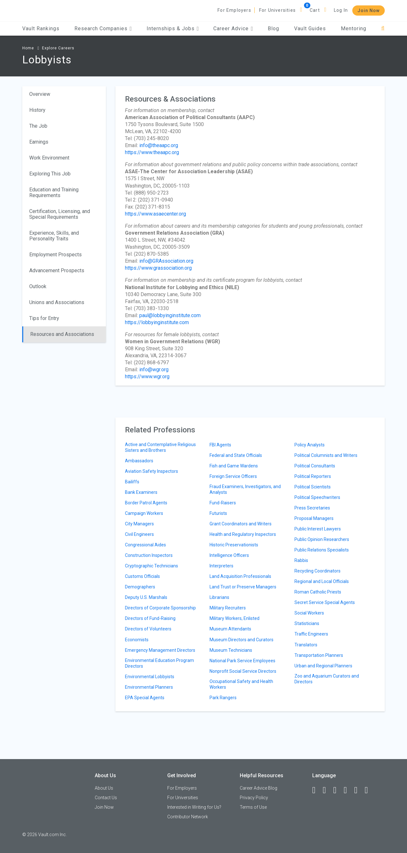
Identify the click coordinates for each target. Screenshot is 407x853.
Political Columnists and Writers (325, 455)
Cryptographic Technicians (151, 565)
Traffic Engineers (311, 633)
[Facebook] (316, 790)
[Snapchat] (369, 790)
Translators (305, 644)
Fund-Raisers (223, 502)
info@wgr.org (154, 369)
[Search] (383, 28)
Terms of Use (253, 807)
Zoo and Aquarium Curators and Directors (326, 678)
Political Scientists (312, 486)
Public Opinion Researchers (321, 539)
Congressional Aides (145, 544)
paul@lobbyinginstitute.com (170, 315)
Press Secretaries (312, 507)
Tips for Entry (44, 318)
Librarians (219, 597)
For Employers (234, 10)
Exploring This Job (50, 174)
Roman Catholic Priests (317, 591)
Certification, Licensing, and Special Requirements (59, 214)
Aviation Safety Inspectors (151, 471)
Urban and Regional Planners (323, 665)
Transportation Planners (318, 655)
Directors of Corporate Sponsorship (160, 607)
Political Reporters (312, 476)
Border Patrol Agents (146, 502)
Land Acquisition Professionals (240, 576)
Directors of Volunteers (148, 628)
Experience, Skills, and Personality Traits (54, 236)
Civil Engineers (139, 534)
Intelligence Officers (229, 555)
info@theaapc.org (158, 145)
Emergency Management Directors (160, 650)
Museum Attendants (230, 628)
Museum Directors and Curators (241, 639)
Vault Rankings (40, 28)
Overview (39, 94)
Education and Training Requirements (54, 192)
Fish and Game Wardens (234, 465)
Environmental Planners (149, 687)
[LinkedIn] (327, 790)
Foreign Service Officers (233, 476)
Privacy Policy (254, 797)
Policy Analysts (309, 444)
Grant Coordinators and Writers (241, 523)
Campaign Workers (144, 513)
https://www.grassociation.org (158, 268)
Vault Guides (310, 28)
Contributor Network (187, 816)
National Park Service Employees (242, 660)
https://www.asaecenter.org (155, 214)
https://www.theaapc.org (152, 152)
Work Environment (49, 158)
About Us (104, 788)
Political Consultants (314, 465)
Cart (315, 10)
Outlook (37, 286)
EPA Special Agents (144, 697)
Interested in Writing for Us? (194, 807)
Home (28, 48)
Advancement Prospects (56, 270)
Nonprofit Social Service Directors (243, 671)
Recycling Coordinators (317, 570)
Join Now (368, 10)
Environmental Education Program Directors (159, 663)
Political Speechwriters (317, 497)
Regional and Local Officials (321, 581)
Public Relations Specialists (321, 549)
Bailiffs (132, 481)
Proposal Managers (314, 518)
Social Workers (309, 612)
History (37, 110)
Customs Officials (142, 576)
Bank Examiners (141, 492)
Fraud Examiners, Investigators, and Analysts (245, 489)
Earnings (38, 142)
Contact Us (106, 797)
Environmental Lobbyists (149, 676)
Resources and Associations (62, 334)
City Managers (139, 523)
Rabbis (301, 560)
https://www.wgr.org (147, 376)
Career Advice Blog (258, 788)
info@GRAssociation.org (166, 261)
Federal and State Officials (236, 455)
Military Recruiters (228, 607)
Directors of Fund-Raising (150, 618)
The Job (38, 126)
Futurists (218, 513)
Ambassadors (139, 460)
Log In (341, 10)
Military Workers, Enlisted (234, 618)
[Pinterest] (358, 790)
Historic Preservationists (234, 544)
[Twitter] (337, 790)
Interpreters (221, 565)
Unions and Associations (56, 302)
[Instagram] (348, 790)
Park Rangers (223, 697)
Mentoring (353, 28)
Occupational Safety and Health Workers (241, 684)
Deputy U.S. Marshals (146, 597)
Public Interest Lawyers (317, 528)
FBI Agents (220, 444)
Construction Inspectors (149, 555)
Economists (136, 639)
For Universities (277, 10)
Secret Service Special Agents (324, 602)
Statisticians (306, 623)
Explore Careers (58, 48)
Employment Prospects (55, 255)
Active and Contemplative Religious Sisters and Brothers (160, 447)
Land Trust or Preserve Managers (243, 586)
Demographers (140, 586)
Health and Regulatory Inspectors (243, 534)
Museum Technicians (231, 650)
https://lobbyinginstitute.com (157, 322)
